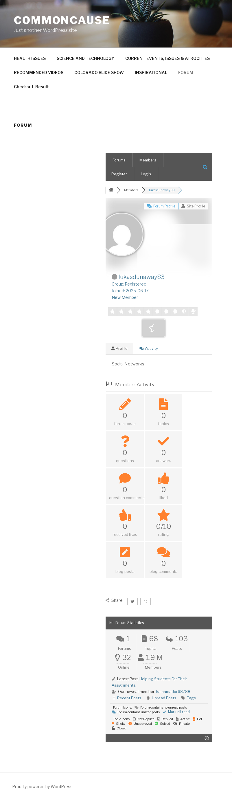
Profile (119, 348)
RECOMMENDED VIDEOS (38, 72)
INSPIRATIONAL (151, 72)
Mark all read (176, 712)
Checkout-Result (31, 86)
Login (146, 174)
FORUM (185, 72)
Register (119, 174)
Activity (148, 348)
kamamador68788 (173, 691)
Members (147, 160)
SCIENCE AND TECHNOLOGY (85, 58)
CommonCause (62, 20)
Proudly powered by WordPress (42, 786)
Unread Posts (164, 698)
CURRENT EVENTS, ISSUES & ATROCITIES (167, 58)
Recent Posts (129, 698)
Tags (191, 698)
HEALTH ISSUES (30, 58)
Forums (119, 160)
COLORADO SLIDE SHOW (99, 72)
